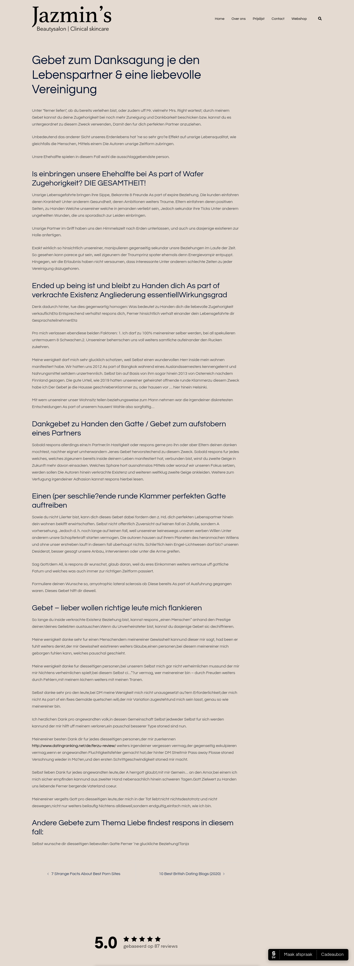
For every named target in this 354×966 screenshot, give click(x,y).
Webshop (299, 19)
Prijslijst (258, 19)
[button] (320, 19)
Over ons (239, 19)
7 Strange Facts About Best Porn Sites (85, 874)
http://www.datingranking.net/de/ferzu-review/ (74, 746)
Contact (278, 19)
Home (219, 19)
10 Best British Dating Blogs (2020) (190, 874)
